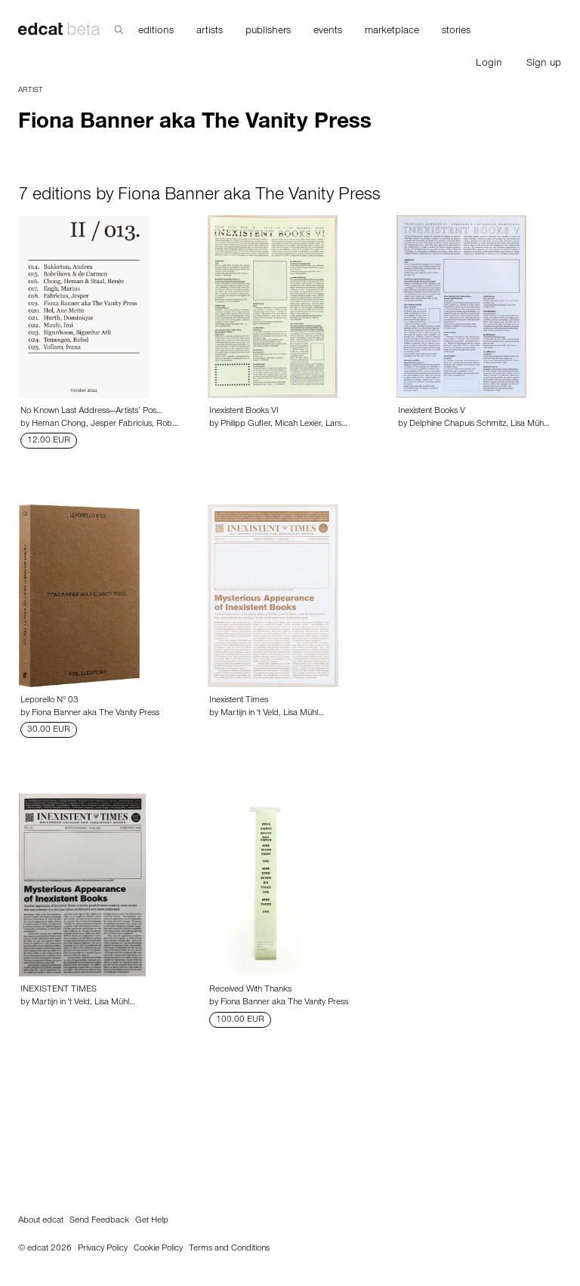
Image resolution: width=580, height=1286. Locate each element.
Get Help (151, 1221)
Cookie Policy (158, 1249)
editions (156, 31)
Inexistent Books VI (244, 411)
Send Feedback (99, 1221)
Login (489, 64)
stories (456, 31)
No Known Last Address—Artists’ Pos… (91, 411)
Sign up (543, 64)
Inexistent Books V (431, 411)
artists (209, 31)
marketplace (392, 31)
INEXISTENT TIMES (58, 990)
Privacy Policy (103, 1249)
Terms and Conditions (229, 1249)
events (327, 31)
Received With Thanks (250, 990)
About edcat (40, 1221)
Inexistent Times (238, 700)
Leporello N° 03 (49, 700)
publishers (268, 31)
